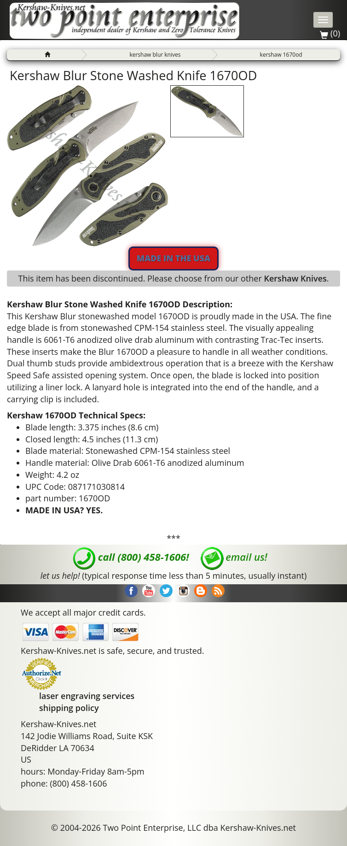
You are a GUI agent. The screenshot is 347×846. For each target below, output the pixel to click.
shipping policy (69, 707)
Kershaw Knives (295, 278)
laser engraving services (86, 695)
